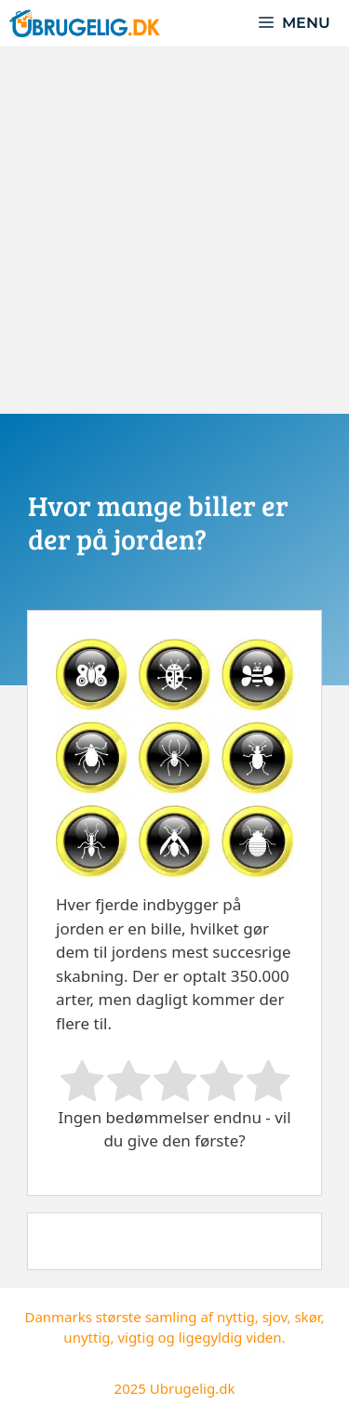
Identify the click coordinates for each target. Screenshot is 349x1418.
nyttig (236, 1316)
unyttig (86, 1337)
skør (307, 1316)
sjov (275, 1316)
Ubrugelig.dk (192, 1388)
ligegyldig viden (230, 1337)
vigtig (135, 1337)
